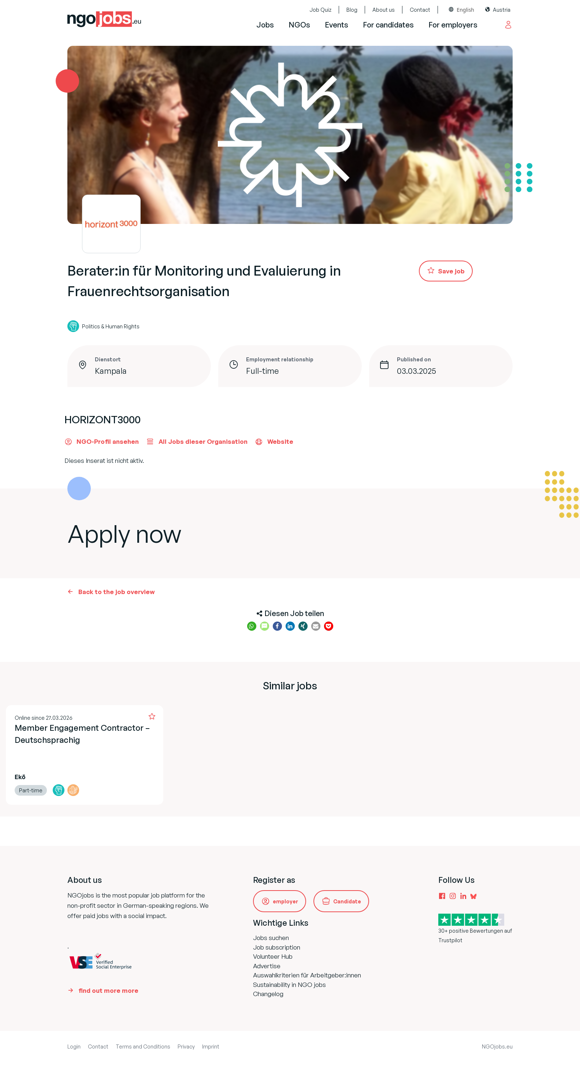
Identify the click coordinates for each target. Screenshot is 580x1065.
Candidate (347, 901)
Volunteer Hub (273, 956)
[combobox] (461, 10)
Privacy (186, 1046)
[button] (251, 626)
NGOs (299, 24)
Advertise (266, 966)
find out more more (108, 990)
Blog (351, 10)
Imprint (210, 1046)
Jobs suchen (271, 937)
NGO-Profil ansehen (101, 442)
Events (336, 24)
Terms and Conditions (143, 1046)
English (465, 9)
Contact (420, 10)
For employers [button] (452, 24)
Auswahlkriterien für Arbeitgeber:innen (307, 975)
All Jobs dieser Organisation (197, 442)
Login (74, 1046)
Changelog (268, 994)
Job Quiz (320, 10)
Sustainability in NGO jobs (289, 984)
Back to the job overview (116, 592)
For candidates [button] (388, 24)
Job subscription (276, 947)
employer (285, 901)
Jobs (265, 24)
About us (383, 10)
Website (274, 442)
